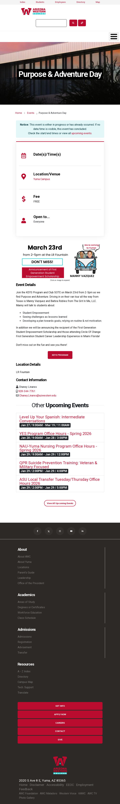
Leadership (24, 577)
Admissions (25, 636)
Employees (60, 2)
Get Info (60, 706)
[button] (60, 261)
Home (18, 113)
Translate (23, 692)
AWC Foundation (28, 793)
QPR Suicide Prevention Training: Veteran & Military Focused (58, 465)
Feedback (26, 789)
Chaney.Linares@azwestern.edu (37, 395)
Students (40, 2)
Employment (84, 785)
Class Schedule (27, 617)
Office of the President (31, 583)
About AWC (24, 556)
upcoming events (82, 133)
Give (60, 739)
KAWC (82, 793)
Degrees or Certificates (31, 607)
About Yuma (24, 562)
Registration (25, 642)
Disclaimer (37, 785)
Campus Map (25, 682)
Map (98, 2)
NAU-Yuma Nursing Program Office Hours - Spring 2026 (58, 448)
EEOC (70, 785)
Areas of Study (26, 602)
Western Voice (67, 793)
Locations (23, 567)
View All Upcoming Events (60, 503)
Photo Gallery (27, 797)
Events (30, 113)
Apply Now (60, 714)
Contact (60, 731)
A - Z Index (24, 671)
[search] (51, 23)
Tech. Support (25, 687)
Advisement (25, 647)
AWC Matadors (48, 793)
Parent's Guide (26, 572)
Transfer (22, 652)
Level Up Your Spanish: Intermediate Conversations (52, 419)
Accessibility (55, 785)
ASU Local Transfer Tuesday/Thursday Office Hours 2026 (59, 481)
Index (22, 2)
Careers (60, 723)
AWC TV (92, 793)
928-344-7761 (26, 391)
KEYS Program (60, 355)
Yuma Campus (41, 179)
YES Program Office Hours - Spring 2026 (55, 434)
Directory (81, 2)
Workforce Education (30, 612)
